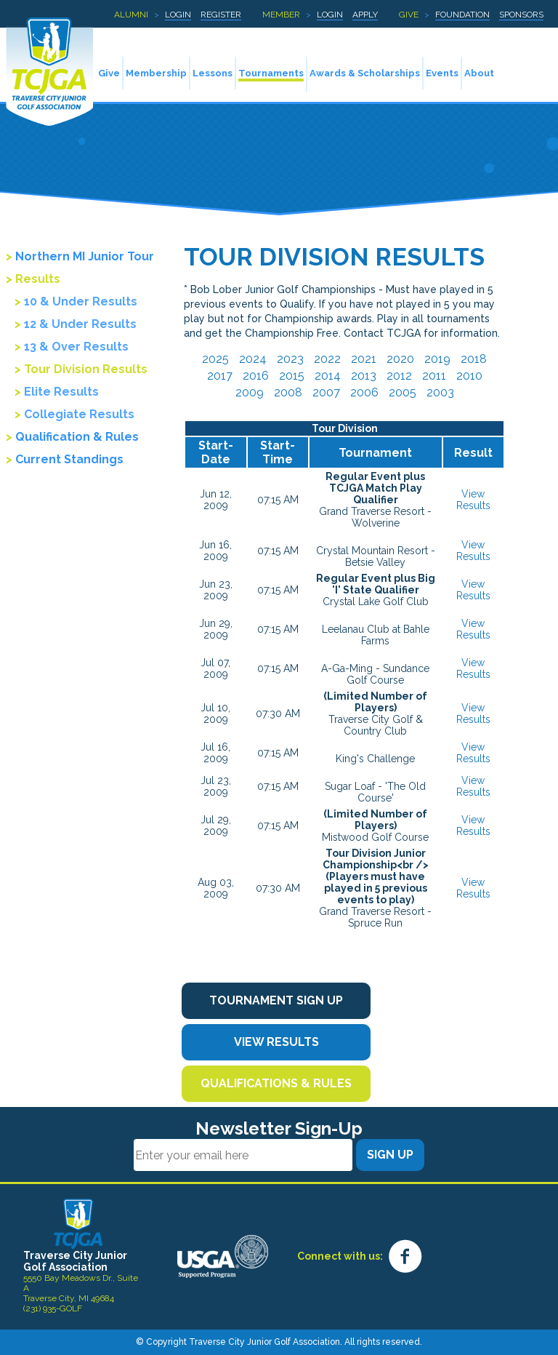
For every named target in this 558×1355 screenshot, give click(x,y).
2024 (253, 359)
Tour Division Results (85, 369)
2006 (364, 392)
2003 (440, 392)
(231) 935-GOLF (52, 1308)
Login (178, 14)
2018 (474, 359)
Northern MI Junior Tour (84, 256)
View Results (473, 499)
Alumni (131, 14)
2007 (326, 392)
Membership (156, 73)
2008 (288, 392)
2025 (215, 359)
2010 (469, 376)
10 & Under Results (80, 301)
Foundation (462, 14)
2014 (328, 376)
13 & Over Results (76, 346)
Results (37, 279)
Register (221, 14)
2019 (437, 359)
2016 (256, 376)
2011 (434, 376)
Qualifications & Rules (276, 1083)
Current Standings (69, 459)
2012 (399, 376)
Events (442, 73)
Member (281, 14)
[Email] (243, 1155)
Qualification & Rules (77, 437)
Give (408, 14)
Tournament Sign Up (276, 1000)
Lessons (212, 73)
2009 (249, 392)
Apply (365, 14)
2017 (219, 376)
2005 (402, 392)
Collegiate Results (79, 414)
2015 (291, 376)
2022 (327, 359)
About (479, 73)
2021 (363, 359)
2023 (290, 359)
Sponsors (521, 14)
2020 (400, 359)
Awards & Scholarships (365, 73)
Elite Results (61, 392)
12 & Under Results (80, 324)
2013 (363, 376)
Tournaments (271, 73)
